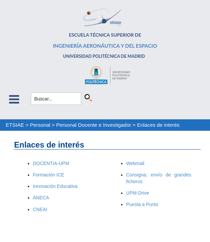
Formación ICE (48, 174)
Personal (40, 125)
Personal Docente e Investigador (93, 125)
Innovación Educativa (55, 186)
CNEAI (40, 209)
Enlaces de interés (158, 125)
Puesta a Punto (142, 204)
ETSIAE (15, 125)
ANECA (41, 197)
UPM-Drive (137, 193)
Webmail (135, 163)
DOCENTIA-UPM (51, 163)
